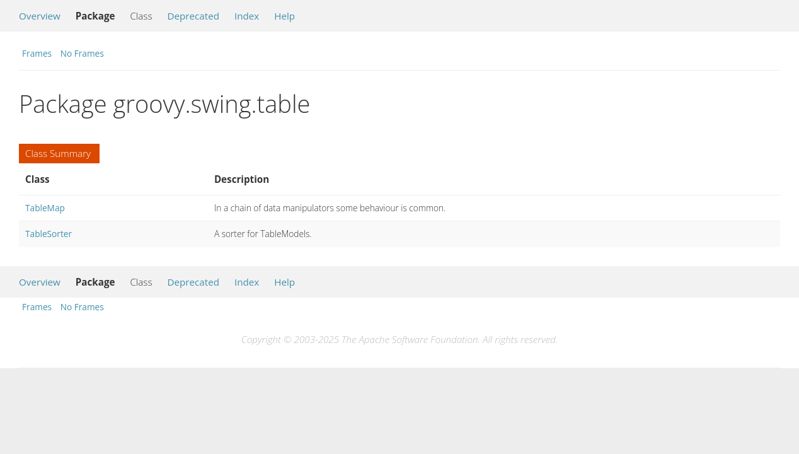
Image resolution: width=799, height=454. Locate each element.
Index (246, 15)
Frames (37, 53)
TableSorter (48, 234)
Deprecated (193, 15)
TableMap (45, 208)
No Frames (82, 53)
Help (284, 15)
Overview (39, 15)
